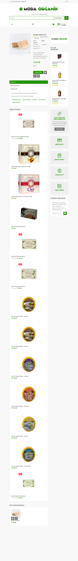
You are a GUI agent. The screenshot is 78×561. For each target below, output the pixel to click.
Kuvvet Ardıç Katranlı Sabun (18, 226)
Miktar (34, 66)
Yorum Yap (36, 38)
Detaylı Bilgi (59, 129)
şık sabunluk (42, 99)
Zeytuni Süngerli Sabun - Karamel (19, 346)
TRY (67, 1)
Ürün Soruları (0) (14, 85)
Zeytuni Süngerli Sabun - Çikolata (19, 316)
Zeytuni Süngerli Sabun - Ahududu (20, 406)
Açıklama (12, 82)
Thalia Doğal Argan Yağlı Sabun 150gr (21, 166)
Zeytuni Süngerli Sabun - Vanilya (19, 436)
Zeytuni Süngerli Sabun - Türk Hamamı (21, 466)
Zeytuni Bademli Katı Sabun (18, 496)
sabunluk (34, 99)
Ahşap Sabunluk (16, 99)
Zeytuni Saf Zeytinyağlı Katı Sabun (20, 136)
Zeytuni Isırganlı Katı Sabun (18, 286)
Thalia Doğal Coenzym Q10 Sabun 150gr (21, 196)
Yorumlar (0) (13, 89)
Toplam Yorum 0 (43, 36)
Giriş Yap (17, 1)
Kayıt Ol (24, 1)
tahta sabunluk (26, 99)
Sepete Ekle (38, 72)
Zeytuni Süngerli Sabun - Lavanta (19, 376)
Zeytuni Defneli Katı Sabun (18, 256)
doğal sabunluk (16, 102)
